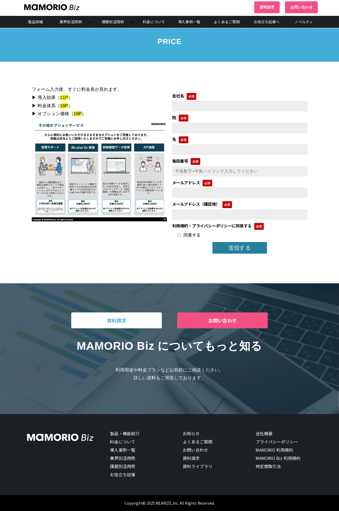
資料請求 (267, 7)
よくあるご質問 (227, 21)
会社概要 (264, 433)
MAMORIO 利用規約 (274, 450)
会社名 (178, 95)
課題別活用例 (113, 21)
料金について (154, 21)
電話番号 (180, 161)
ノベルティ (304, 21)
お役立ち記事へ (267, 21)
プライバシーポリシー (277, 441)
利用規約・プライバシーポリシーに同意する (212, 225)
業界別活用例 (71, 21)
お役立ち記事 (122, 474)
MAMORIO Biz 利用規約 (278, 458)
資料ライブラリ (197, 466)
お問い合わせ (301, 7)
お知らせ (191, 433)
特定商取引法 (268, 466)
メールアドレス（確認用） (196, 204)
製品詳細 (35, 21)
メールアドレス (186, 182)
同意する (188, 235)
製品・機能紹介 (125, 433)
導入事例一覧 (189, 21)
